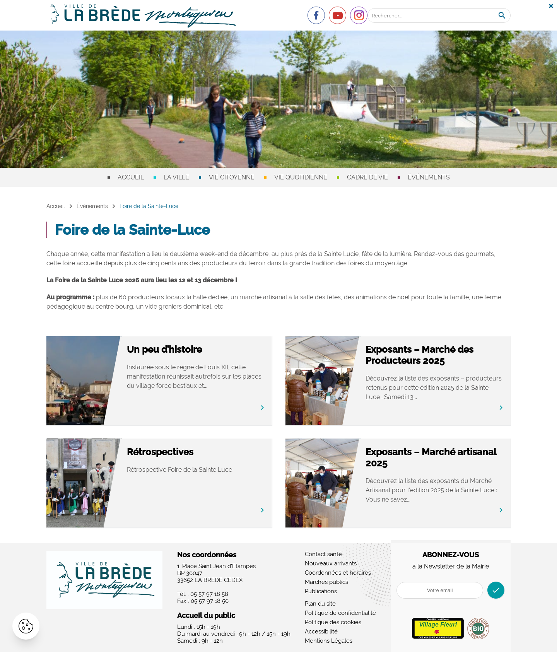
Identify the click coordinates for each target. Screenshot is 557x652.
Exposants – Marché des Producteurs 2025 (419, 355)
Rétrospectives (160, 451)
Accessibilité (321, 631)
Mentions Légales (328, 640)
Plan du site (320, 603)
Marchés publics (326, 582)
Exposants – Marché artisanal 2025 (431, 457)
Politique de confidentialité (340, 612)
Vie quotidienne (300, 177)
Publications (321, 591)
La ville (176, 177)
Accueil (131, 177)
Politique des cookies (333, 622)
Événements (429, 177)
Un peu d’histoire (164, 349)
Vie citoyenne (232, 177)
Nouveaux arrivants (331, 563)
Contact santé (323, 554)
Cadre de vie (367, 177)
